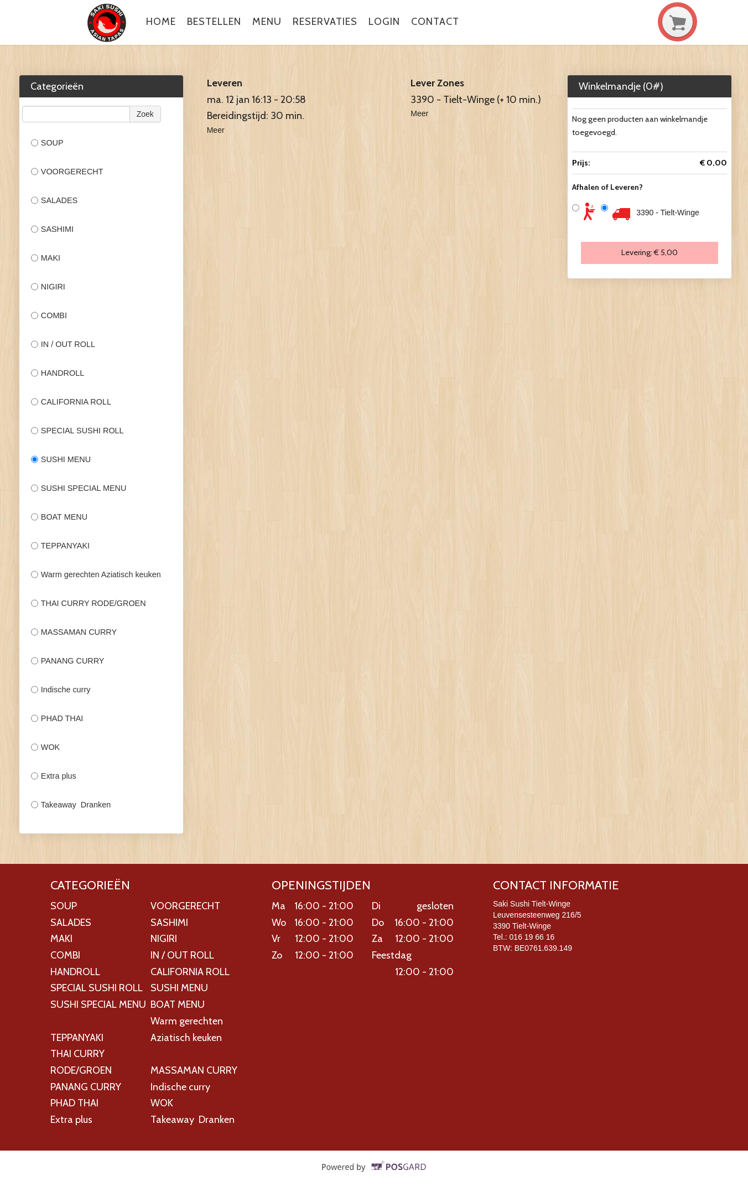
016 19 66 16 (532, 937)
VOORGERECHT (67, 171)
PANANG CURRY (68, 660)
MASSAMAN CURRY (74, 632)
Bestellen (214, 21)
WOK (45, 747)
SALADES (54, 200)
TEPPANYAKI (60, 545)
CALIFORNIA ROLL (71, 401)
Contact (435, 21)
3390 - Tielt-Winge (667, 212)
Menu (267, 21)
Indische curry (61, 689)
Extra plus (53, 775)
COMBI (49, 315)
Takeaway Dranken (71, 804)
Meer (216, 130)
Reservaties (325, 21)
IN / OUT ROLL (63, 344)
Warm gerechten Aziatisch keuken (96, 574)
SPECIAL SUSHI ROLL (77, 430)
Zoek (145, 114)
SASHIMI (52, 229)
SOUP (47, 142)
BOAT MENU (59, 516)
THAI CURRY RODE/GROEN (88, 603)
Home (161, 21)
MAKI (45, 257)
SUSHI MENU (61, 459)
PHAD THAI (58, 718)
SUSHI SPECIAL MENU (79, 488)
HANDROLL (57, 373)
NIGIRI (48, 286)
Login (384, 21)
